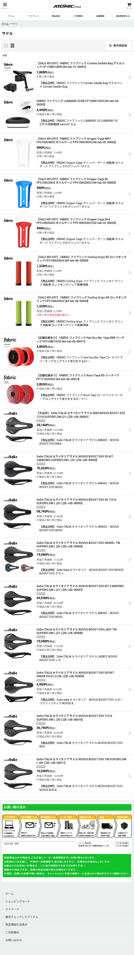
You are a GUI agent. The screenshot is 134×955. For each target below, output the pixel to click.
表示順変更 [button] (118, 45)
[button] (5, 6)
